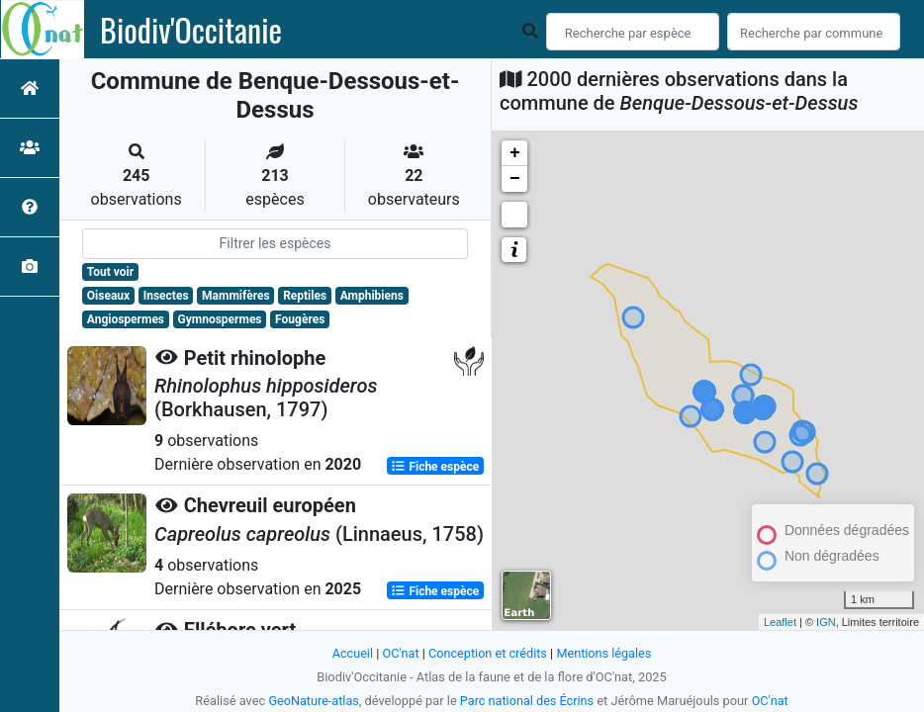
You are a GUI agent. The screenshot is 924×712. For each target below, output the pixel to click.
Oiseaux (108, 296)
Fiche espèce (435, 466)
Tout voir (110, 272)
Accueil (351, 653)
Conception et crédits (487, 653)
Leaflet (780, 622)
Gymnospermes (220, 319)
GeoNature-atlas (313, 700)
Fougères (299, 319)
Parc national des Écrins (527, 700)
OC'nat (399, 653)
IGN (826, 622)
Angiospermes (125, 319)
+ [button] (514, 153)
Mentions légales (605, 653)
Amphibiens (372, 296)
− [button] (514, 179)
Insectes (166, 296)
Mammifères (235, 296)
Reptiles (304, 296)
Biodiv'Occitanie (191, 29)
